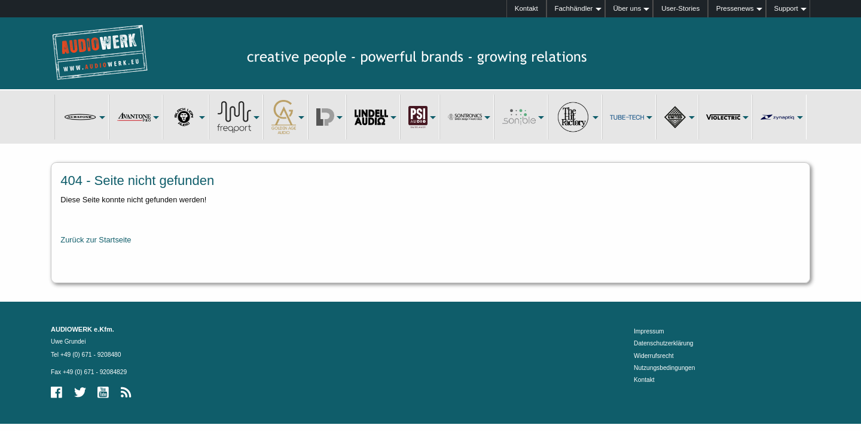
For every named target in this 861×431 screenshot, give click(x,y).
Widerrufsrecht (654, 356)
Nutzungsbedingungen (664, 368)
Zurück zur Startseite (95, 239)
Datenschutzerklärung (664, 343)
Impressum (649, 331)
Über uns (627, 8)
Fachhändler (573, 8)
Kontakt (526, 8)
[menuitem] (526, 8)
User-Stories (680, 8)
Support (786, 8)
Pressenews (735, 8)
